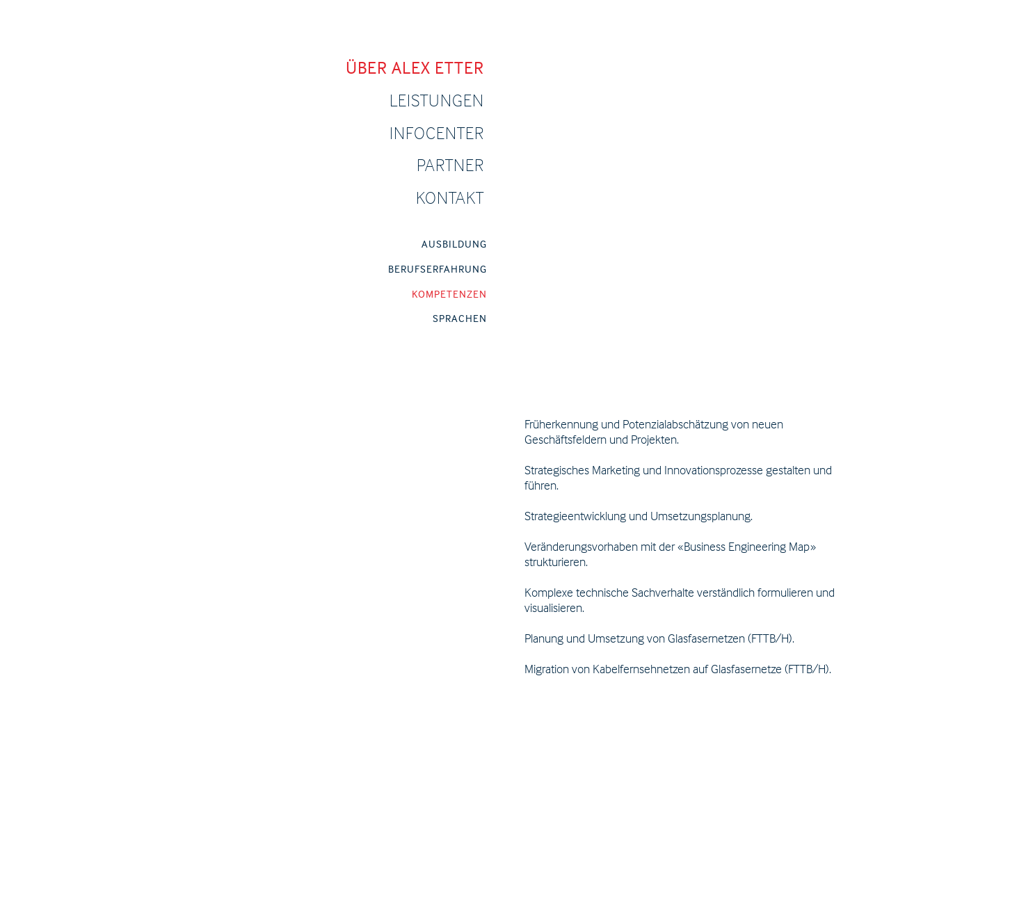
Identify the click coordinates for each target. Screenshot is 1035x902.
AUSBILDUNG (454, 243)
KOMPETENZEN (449, 293)
